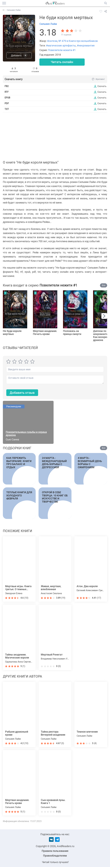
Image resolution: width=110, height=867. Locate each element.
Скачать (101, 86)
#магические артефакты (61, 45)
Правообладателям (55, 855)
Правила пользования (55, 850)
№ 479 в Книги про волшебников (78, 40)
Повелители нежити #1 (62, 50)
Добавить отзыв (22, 393)
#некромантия (86, 45)
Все (103, 285)
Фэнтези (52, 40)
